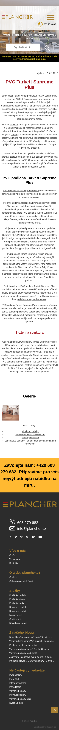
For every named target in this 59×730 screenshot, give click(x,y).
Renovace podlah (17, 607)
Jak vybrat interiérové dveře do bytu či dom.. (31, 657)
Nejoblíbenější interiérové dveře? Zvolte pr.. (30, 637)
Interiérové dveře (17, 683)
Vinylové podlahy (30, 431)
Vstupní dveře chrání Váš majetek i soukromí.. (31, 641)
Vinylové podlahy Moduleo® (23, 653)
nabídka (14, 124)
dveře (27, 34)
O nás (12, 555)
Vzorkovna (14, 559)
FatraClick (14, 679)
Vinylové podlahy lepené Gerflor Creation (29, 649)
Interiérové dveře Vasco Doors (30, 434)
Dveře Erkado (16, 703)
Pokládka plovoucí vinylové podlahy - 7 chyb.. (31, 661)
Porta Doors (15, 687)
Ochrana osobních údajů (21, 581)
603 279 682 (50, 24)
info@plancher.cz (31, 528)
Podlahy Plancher (30, 437)
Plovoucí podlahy (17, 695)
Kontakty (13, 563)
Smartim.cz (51, 727)
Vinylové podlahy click (20, 699)
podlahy (16, 34)
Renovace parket (17, 611)
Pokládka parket (17, 603)
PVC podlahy (25, 342)
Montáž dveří (15, 615)
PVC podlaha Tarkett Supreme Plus (20, 190)
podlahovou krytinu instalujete (31, 299)
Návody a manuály (18, 623)
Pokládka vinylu (17, 599)
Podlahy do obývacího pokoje (23, 645)
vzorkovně (48, 34)
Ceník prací (15, 619)
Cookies (13, 577)
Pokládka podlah (17, 595)
